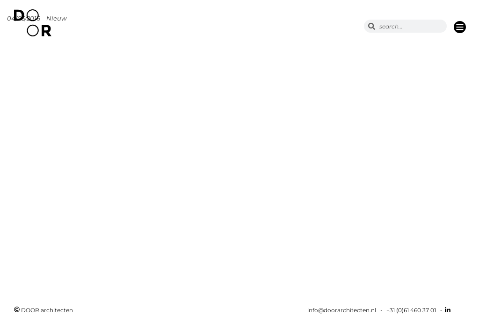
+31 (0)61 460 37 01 (411, 310)
